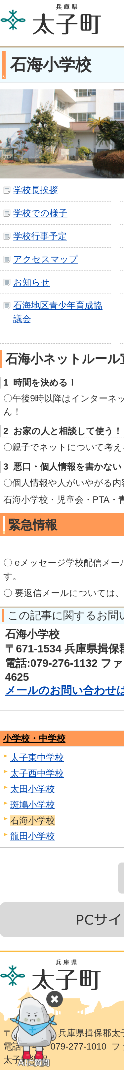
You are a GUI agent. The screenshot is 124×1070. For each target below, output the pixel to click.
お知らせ (31, 282)
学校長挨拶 (35, 190)
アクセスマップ (45, 259)
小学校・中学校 (34, 738)
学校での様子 (40, 213)
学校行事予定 (40, 236)
